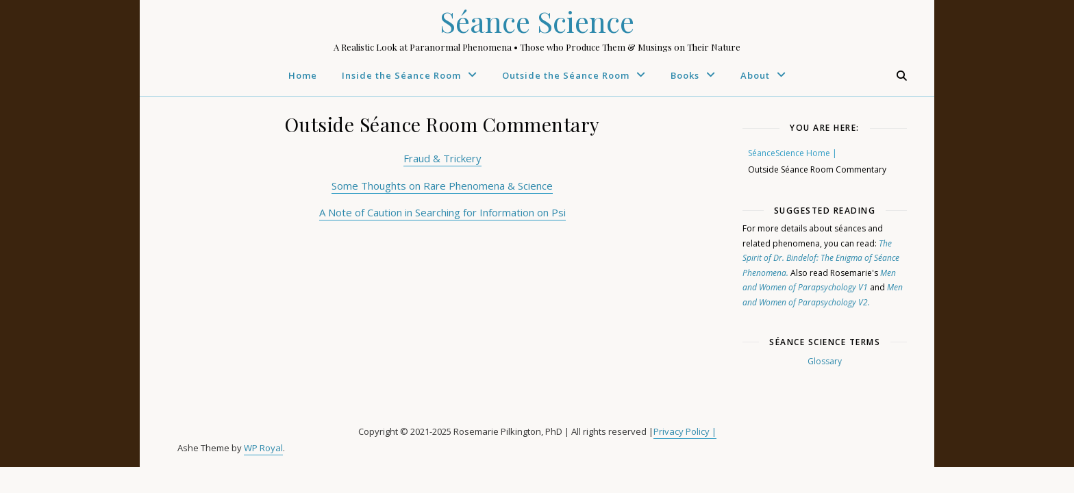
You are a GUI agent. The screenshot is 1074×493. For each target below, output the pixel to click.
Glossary (825, 361)
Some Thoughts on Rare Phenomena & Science (442, 185)
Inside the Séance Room (401, 75)
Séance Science (537, 21)
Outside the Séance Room (565, 75)
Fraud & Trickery (442, 158)
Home (302, 75)
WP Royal (263, 448)
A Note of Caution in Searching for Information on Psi (442, 212)
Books (685, 75)
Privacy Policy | (684, 431)
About (755, 75)
